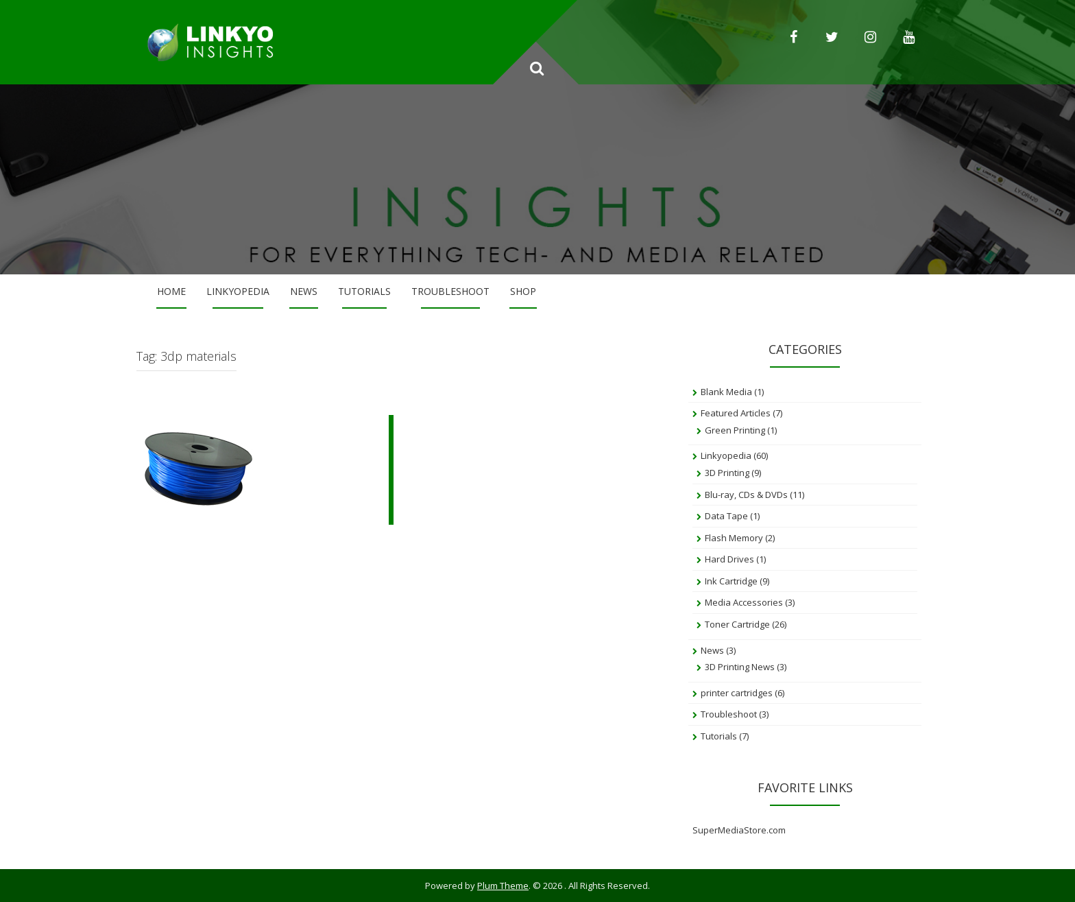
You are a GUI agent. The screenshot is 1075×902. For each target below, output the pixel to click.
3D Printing (727, 472)
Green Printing (735, 430)
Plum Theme (503, 885)
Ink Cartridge (731, 581)
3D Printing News (740, 667)
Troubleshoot (450, 291)
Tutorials (364, 291)
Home (171, 291)
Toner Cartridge (737, 624)
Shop (523, 291)
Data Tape (726, 516)
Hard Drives (729, 559)
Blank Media (726, 391)
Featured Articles (736, 413)
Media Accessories (744, 602)
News (303, 291)
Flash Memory (734, 538)
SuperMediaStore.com (739, 830)
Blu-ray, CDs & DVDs (746, 494)
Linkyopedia (237, 291)
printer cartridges (737, 693)
